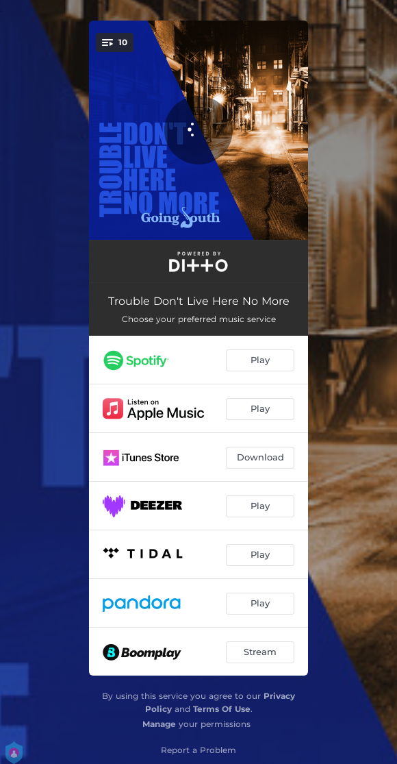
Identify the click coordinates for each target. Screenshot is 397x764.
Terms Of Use (222, 709)
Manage (159, 724)
